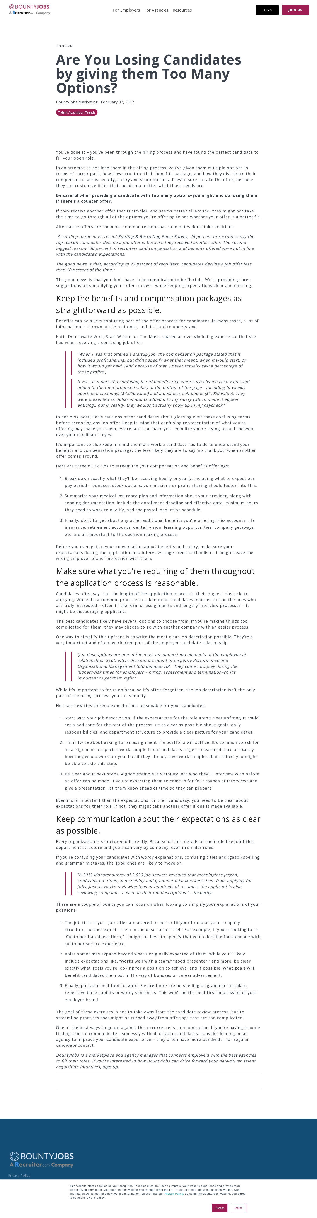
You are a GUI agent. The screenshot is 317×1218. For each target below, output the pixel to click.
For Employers (126, 10)
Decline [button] (238, 1208)
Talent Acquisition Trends (76, 112)
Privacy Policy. (173, 1193)
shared (169, 336)
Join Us (295, 10)
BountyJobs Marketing (77, 102)
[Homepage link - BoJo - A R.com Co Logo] (41, 1167)
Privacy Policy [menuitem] (19, 1175)
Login (267, 10)
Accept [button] (220, 1208)
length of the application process (155, 593)
